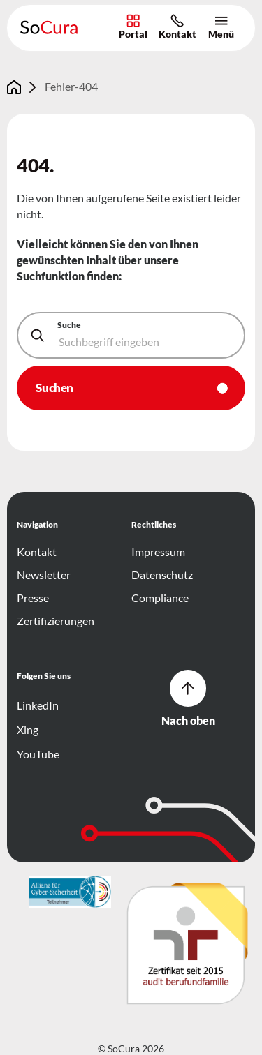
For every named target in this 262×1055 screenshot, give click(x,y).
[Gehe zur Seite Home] (14, 87)
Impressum (158, 552)
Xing (29, 730)
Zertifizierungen (55, 621)
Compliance (160, 598)
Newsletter (44, 575)
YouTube (39, 754)
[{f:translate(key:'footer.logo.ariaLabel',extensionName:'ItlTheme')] (70, 892)
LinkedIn (39, 705)
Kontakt (177, 27)
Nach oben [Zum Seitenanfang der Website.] (188, 698)
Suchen (54, 387)
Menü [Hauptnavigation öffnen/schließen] (221, 27)
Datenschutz (162, 575)
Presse (33, 598)
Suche (69, 324)
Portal (133, 27)
